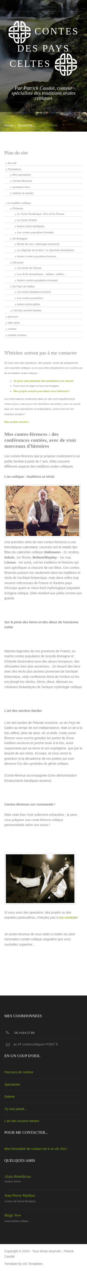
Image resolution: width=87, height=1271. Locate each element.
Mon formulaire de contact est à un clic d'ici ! (35, 1149)
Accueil (8, 125)
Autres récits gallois (28, 304)
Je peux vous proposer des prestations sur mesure (44, 380)
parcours (13, 316)
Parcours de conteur (18, 1072)
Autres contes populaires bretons (36, 256)
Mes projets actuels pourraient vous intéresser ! (42, 391)
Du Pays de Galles (23, 286)
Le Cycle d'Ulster (27, 219)
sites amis (14, 322)
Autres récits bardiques (30, 226)
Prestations (25, 125)
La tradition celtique (19, 202)
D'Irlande (17, 208)
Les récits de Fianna (29, 267)
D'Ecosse (18, 262)
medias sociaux (17, 334)
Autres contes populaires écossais (37, 280)
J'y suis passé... (15, 1109)
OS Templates (32, 1264)
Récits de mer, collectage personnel (38, 243)
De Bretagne (19, 238)
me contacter (68, 917)
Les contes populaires (30, 297)
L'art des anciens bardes (27, 310)
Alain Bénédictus (17, 1176)
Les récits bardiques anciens (34, 291)
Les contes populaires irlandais (35, 232)
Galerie (9, 1096)
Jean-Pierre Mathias (19, 1195)
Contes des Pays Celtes (43, 47)
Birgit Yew (12, 1215)
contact (12, 328)
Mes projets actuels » (17, 421)
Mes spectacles (21, 174)
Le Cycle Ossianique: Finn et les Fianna (40, 213)
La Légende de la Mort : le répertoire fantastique (45, 250)
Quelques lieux (21, 186)
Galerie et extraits (22, 193)
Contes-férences (47, 125)
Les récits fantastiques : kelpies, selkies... (41, 274)
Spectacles (12, 1084)
